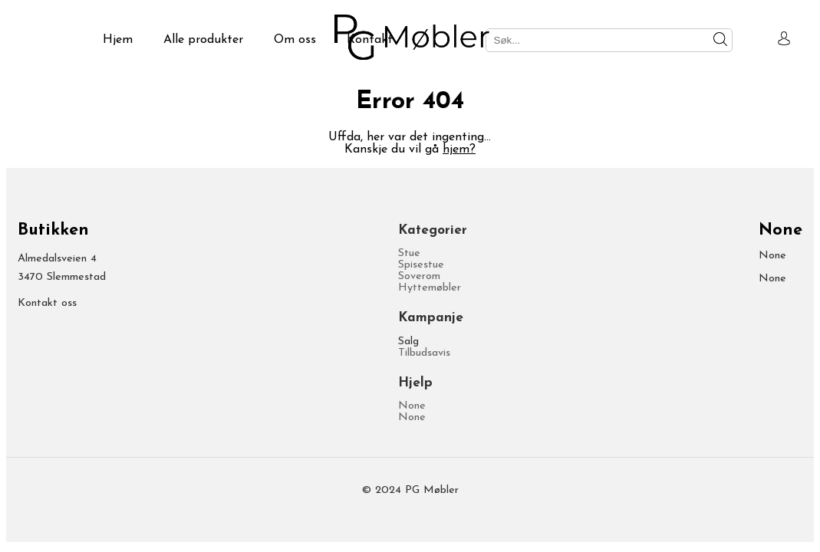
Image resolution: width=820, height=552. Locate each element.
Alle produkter (203, 40)
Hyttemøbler (429, 288)
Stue (409, 253)
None (412, 406)
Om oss (295, 40)
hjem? (459, 149)
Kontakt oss (47, 303)
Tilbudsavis (424, 353)
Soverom (419, 276)
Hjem (118, 40)
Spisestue (421, 265)
